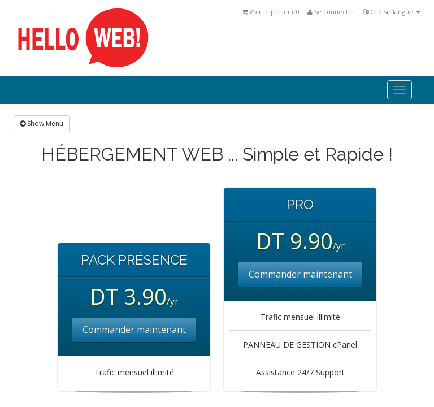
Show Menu (41, 123)
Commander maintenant (134, 329)
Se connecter (331, 11)
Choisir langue (391, 11)
